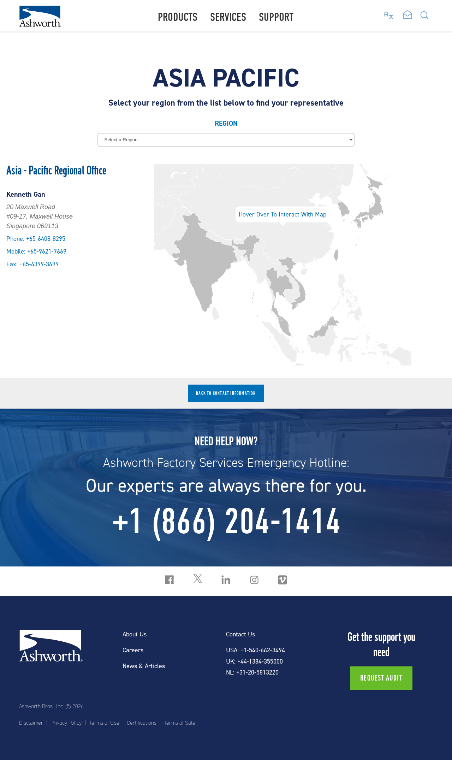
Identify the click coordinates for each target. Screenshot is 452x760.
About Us (135, 634)
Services (228, 17)
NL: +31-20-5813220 (252, 673)
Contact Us (240, 634)
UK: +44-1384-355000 (254, 662)
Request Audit (381, 678)
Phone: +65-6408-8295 (35, 239)
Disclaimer (31, 722)
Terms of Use (104, 722)
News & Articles (144, 666)
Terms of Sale (179, 722)
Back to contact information (226, 393)
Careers (133, 650)
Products (177, 17)
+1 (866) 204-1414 (226, 521)
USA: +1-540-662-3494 (255, 650)
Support (276, 17)
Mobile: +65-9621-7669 (36, 252)
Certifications (141, 722)
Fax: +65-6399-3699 (32, 264)
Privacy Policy (66, 722)
